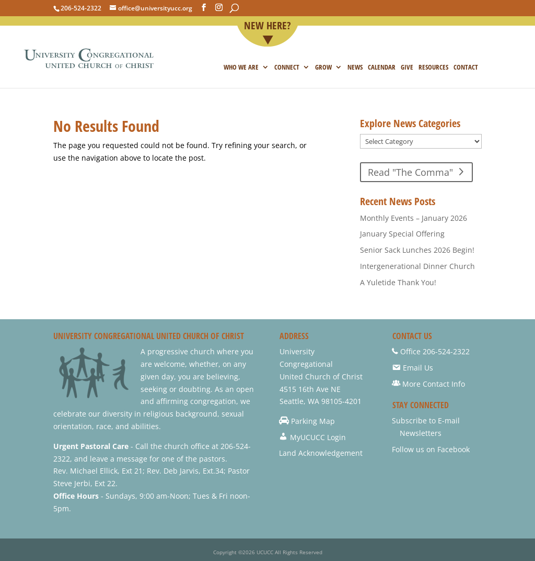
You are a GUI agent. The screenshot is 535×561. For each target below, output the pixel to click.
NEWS (355, 68)
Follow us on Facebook (431, 449)
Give (407, 68)
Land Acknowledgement (321, 453)
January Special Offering (402, 234)
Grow (323, 68)
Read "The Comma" (410, 172)
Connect (286, 68)
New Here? (267, 26)
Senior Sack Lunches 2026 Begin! (417, 250)
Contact (465, 68)
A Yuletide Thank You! (398, 282)
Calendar (382, 68)
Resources (433, 68)
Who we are (241, 68)
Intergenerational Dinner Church (417, 266)
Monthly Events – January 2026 (413, 218)
